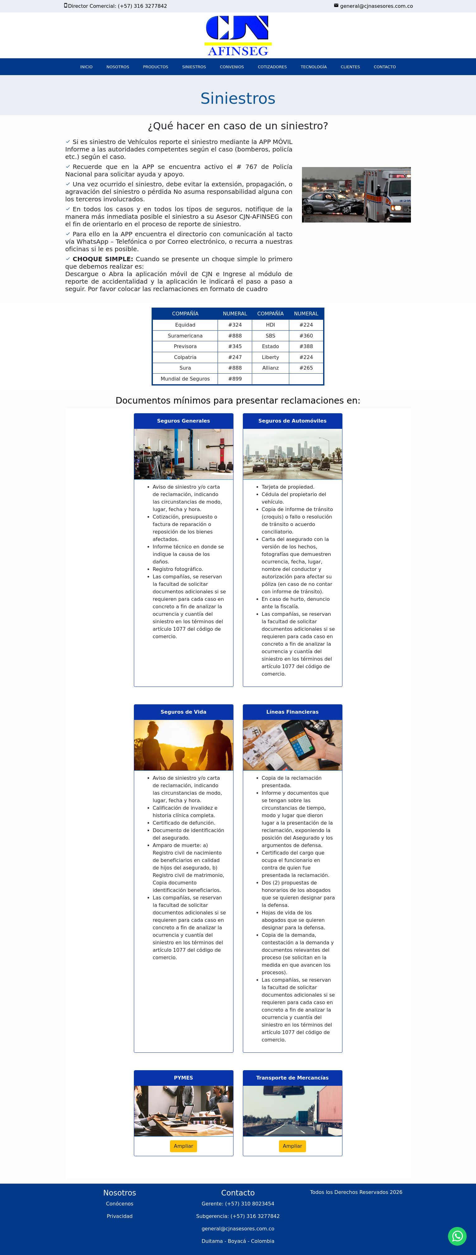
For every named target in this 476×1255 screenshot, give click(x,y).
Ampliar (183, 1146)
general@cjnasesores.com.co (373, 6)
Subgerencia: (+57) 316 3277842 (238, 1216)
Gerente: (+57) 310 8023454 (238, 1204)
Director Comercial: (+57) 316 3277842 (115, 6)
